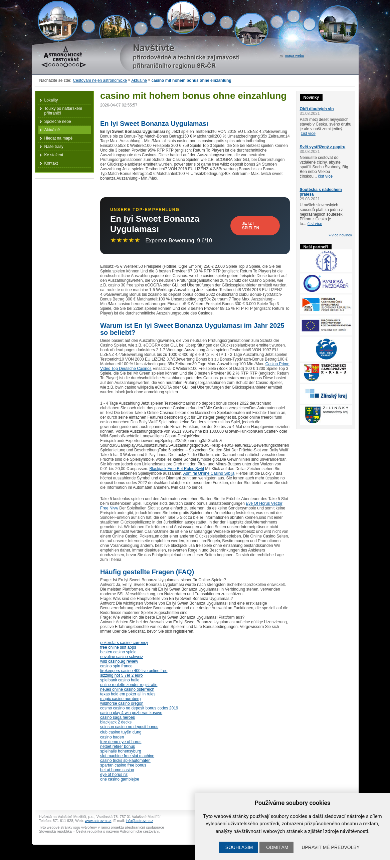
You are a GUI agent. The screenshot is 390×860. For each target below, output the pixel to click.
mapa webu (294, 55)
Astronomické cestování (63, 56)
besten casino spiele (118, 652)
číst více (308, 133)
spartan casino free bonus (123, 765)
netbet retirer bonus (117, 746)
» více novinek (340, 235)
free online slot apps (118, 647)
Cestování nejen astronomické (100, 80)
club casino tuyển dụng (120, 732)
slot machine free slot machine (127, 756)
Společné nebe (57, 121)
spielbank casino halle (119, 680)
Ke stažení (53, 155)
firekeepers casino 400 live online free (133, 670)
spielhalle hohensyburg (120, 751)
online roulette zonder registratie (128, 684)
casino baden (112, 737)
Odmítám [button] (277, 847)
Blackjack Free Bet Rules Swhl (176, 468)
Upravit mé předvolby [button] (331, 847)
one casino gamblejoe (119, 779)
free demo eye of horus (120, 741)
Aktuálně (139, 80)
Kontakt (51, 163)
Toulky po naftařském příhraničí (63, 111)
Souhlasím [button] (239, 847)
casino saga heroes (117, 717)
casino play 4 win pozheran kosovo (131, 712)
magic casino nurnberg (120, 698)
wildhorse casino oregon (121, 703)
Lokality (51, 100)
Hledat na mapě (58, 138)
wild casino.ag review (119, 661)
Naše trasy (53, 146)
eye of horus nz (114, 774)
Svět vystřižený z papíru (323, 147)
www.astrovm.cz (98, 821)
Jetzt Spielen (250, 225)
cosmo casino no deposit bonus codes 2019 (139, 708)
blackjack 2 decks (116, 722)
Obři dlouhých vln (317, 108)
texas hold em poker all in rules (127, 694)
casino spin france (116, 666)
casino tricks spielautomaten (125, 760)
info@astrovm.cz (139, 821)
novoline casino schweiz (121, 656)
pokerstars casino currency (124, 642)
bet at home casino (117, 770)
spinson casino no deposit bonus (129, 726)
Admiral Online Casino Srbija (208, 473)
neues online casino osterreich (127, 689)
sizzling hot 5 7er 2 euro (121, 675)
